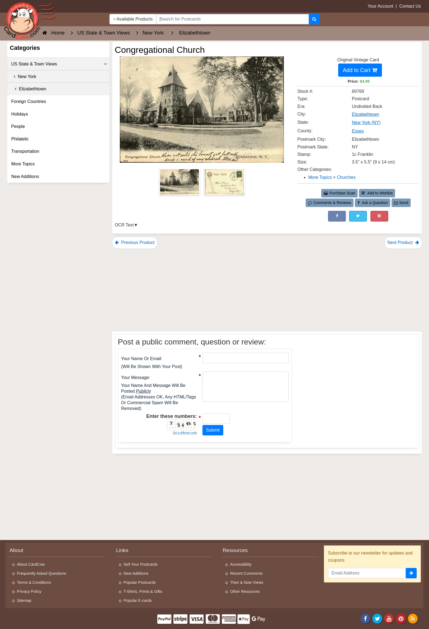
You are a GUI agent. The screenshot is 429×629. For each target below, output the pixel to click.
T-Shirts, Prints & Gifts (143, 591)
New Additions (25, 176)
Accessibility (240, 564)
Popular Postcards (140, 582)
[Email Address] (367, 573)
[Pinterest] (401, 618)
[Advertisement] (267, 290)
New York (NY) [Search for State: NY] (366, 122)
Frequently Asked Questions (41, 573)
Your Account (380, 6)
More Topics (23, 164)
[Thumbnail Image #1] (180, 183)
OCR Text (124, 225)
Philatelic (20, 139)
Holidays (19, 114)
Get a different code (185, 432)
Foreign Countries (28, 101)
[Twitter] (377, 618)
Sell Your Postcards (141, 564)
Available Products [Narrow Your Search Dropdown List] (133, 19)
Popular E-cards (138, 600)
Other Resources (245, 591)
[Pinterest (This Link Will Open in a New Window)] (379, 216)
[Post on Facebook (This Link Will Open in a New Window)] (337, 216)
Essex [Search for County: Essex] (358, 131)
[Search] (314, 19)
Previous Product (135, 242)
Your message (135, 377)
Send (401, 202)
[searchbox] (232, 19)
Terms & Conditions (34, 582)
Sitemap (24, 600)
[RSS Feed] (413, 618)
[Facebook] (365, 618)
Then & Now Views (246, 582)
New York (23, 76)
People (18, 126)
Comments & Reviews (329, 202)
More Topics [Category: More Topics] (320, 177)
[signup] (411, 573)
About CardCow (31, 564)
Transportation (25, 151)
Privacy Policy (29, 591)
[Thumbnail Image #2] (224, 183)
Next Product (403, 242)
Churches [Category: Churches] (346, 177)
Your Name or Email (141, 358)
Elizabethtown (28, 89)
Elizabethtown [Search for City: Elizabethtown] (365, 114)
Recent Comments (246, 573)
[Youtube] (389, 618)
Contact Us (410, 6)
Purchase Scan (339, 193)
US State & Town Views (59, 64)
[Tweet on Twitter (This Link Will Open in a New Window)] (358, 216)
